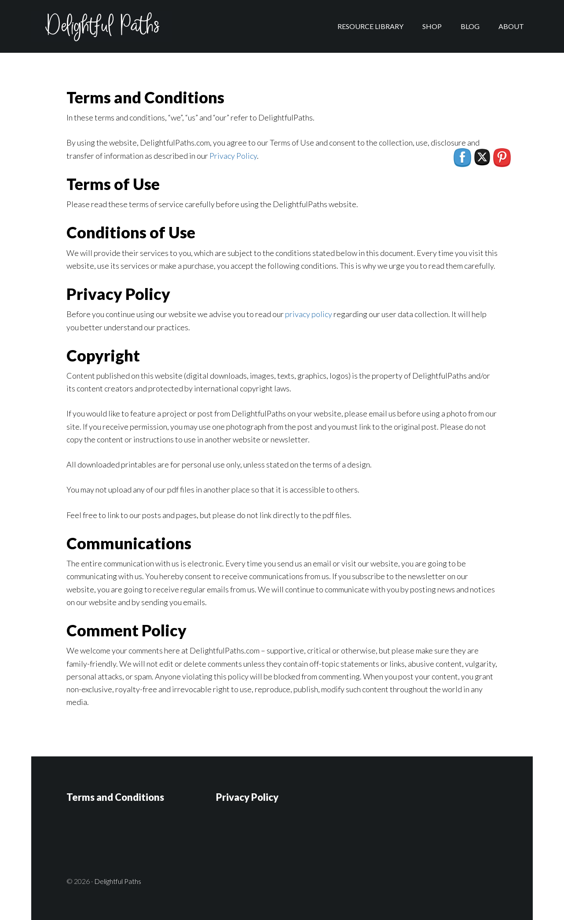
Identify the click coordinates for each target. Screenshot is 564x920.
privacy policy (308, 314)
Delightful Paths (101, 26)
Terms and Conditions (115, 797)
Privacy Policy (233, 156)
